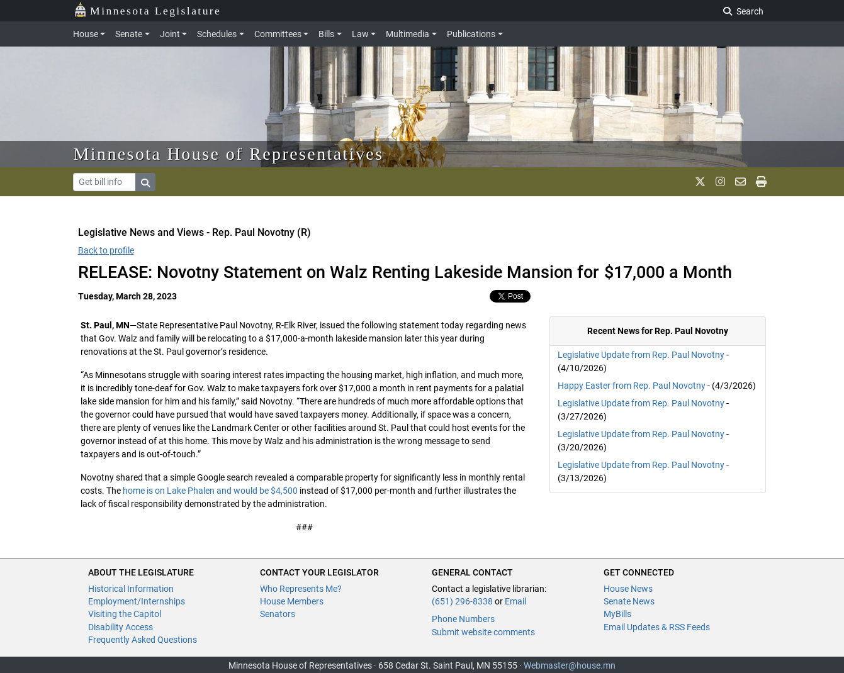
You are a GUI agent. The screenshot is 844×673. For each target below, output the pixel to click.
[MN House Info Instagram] (720, 181)
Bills (326, 34)
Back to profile (106, 250)
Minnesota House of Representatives (229, 154)
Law (360, 34)
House (85, 34)
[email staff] (740, 181)
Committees (277, 34)
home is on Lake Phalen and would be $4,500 (210, 491)
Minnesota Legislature (148, 10)
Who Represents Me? (301, 589)
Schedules (217, 34)
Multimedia (407, 34)
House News (628, 589)
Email (515, 601)
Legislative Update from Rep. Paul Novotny (641, 355)
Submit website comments (483, 632)
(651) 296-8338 (462, 601)
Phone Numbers (463, 619)
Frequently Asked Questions (142, 640)
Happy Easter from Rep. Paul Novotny (632, 386)
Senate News (629, 601)
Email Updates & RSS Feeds (657, 627)
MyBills (617, 614)
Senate (128, 34)
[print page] (761, 181)
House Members (292, 601)
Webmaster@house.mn (570, 665)
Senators (277, 614)
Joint (170, 34)
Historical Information (131, 589)
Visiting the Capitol (124, 614)
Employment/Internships (136, 601)
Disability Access (120, 627)
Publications (471, 34)
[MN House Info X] (700, 181)
